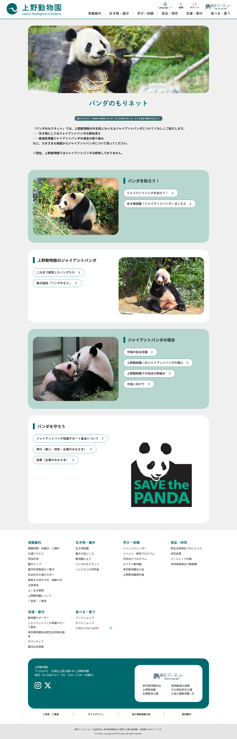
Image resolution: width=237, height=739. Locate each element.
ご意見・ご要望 (51, 714)
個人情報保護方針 (141, 714)
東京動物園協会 (152, 686)
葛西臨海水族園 (180, 686)
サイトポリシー (96, 714)
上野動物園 (149, 689)
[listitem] (150, 193)
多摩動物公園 (150, 693)
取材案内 (186, 714)
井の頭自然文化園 (181, 689)
